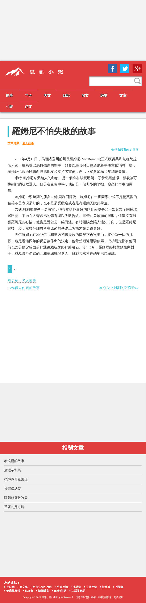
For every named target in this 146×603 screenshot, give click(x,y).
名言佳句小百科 (42, 587)
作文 (28, 107)
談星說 (106, 587)
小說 (9, 107)
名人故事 (28, 143)
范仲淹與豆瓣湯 (16, 479)
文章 (122, 95)
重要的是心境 (14, 507)
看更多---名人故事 (22, 280)
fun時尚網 (60, 590)
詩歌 (104, 95)
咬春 (135, 149)
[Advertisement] (73, 30)
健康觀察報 (13, 590)
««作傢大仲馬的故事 (24, 288)
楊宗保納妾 (12, 488)
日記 (66, 95)
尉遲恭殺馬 (12, 470)
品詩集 (77, 587)
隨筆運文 (43, 590)
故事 (9, 95)
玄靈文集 (91, 587)
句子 (28, 95)
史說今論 (62, 587)
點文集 (29, 590)
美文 (47, 95)
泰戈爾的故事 (14, 461)
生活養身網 (78, 590)
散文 (85, 95)
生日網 (10, 587)
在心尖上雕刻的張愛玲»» (119, 288)
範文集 (24, 587)
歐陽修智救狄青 (16, 497)
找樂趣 (119, 587)
